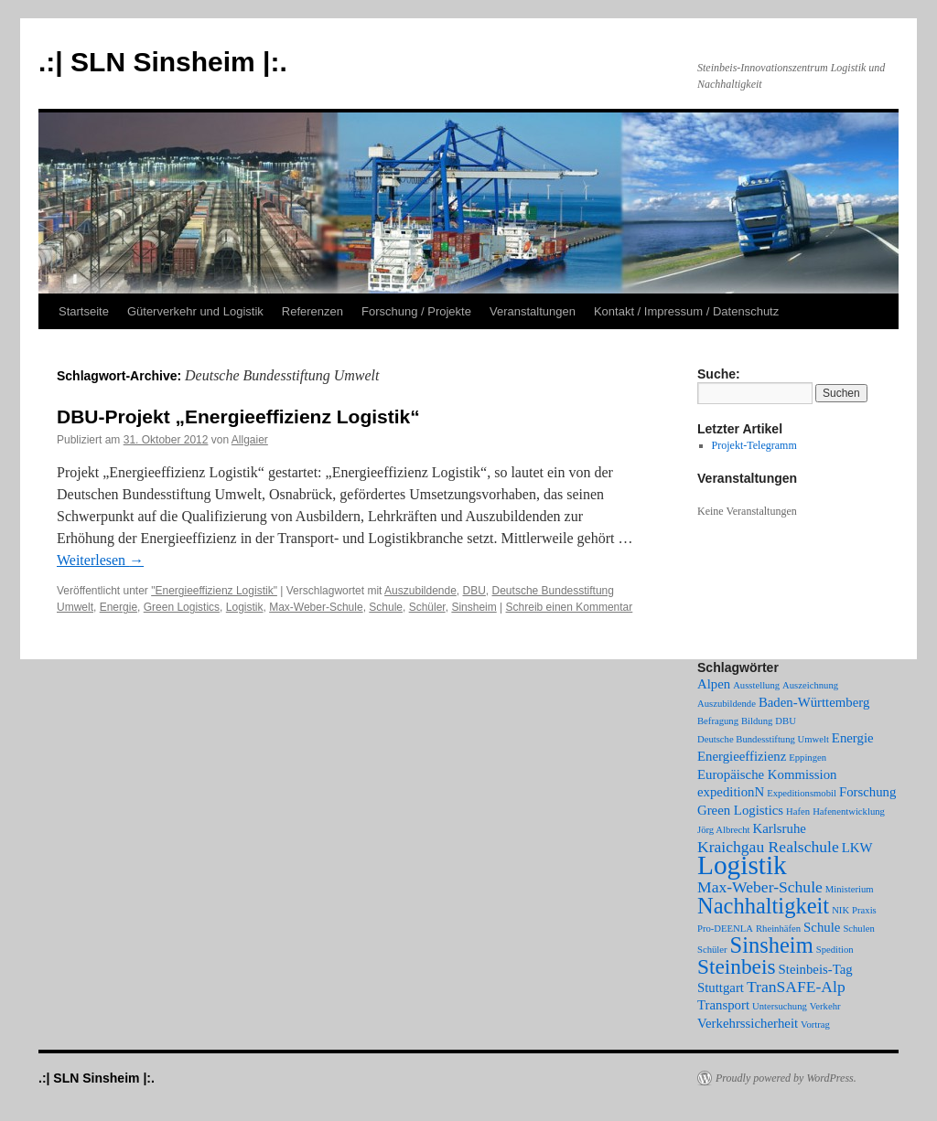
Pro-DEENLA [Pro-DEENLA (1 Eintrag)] (725, 928)
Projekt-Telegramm (754, 445)
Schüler (427, 607)
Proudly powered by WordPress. (786, 1078)
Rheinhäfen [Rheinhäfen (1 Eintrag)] (778, 928)
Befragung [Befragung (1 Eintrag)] (717, 721)
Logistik (245, 607)
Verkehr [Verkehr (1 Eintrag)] (825, 1006)
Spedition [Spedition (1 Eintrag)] (835, 950)
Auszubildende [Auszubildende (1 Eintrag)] (726, 704)
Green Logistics (182, 607)
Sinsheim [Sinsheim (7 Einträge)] (771, 945)
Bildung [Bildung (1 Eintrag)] (756, 721)
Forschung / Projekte (416, 311)
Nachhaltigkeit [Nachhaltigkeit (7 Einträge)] (763, 905)
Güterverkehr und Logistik (195, 311)
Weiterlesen (100, 560)
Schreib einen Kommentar (569, 607)
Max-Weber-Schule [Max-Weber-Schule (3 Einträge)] (760, 887)
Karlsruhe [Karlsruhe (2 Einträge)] (779, 828)
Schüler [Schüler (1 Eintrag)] (712, 950)
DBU (474, 590)
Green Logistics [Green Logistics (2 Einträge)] (740, 810)
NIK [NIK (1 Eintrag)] (840, 910)
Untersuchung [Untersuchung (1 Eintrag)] (779, 1006)
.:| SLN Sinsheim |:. (162, 62)
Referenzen (312, 311)
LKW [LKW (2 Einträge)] (857, 847)
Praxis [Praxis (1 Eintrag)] (864, 910)
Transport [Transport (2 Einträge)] (723, 1005)
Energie (118, 607)
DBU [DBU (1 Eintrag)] (785, 721)
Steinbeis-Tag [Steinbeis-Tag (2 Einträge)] (816, 969)
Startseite (84, 311)
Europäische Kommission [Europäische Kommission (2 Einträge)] (766, 774)
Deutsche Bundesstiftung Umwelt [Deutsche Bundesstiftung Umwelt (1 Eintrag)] (763, 739)
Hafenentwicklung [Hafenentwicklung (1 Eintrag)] (849, 811)
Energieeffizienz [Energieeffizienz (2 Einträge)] (741, 756)
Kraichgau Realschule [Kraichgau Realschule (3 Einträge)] (768, 847)
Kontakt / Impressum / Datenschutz (686, 311)
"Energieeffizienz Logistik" (214, 590)
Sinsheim (473, 607)
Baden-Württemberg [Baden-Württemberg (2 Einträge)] (814, 702)
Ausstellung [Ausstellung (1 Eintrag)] (756, 685)
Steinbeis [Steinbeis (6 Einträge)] (736, 966)
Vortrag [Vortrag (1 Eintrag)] (815, 1025)
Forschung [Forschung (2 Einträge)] (867, 792)
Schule (386, 607)
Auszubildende (420, 590)
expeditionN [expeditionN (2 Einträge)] (730, 792)
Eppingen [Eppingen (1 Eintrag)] (807, 758)
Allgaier (250, 439)
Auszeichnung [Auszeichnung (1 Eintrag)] (810, 685)
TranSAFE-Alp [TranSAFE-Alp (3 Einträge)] (796, 986)
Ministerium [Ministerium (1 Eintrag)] (849, 889)
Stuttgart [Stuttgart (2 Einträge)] (720, 987)
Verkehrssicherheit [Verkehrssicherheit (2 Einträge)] (747, 1023)
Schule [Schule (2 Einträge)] (821, 927)
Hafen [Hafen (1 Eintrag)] (798, 811)
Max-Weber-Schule (315, 607)
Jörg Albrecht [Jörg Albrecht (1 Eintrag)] (723, 830)
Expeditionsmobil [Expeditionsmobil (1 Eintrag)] (801, 793)
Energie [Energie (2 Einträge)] (853, 738)
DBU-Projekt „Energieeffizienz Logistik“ (238, 416)
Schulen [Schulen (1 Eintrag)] (858, 928)
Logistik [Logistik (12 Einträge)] (742, 865)
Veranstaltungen (533, 311)
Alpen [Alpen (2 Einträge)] (713, 684)
